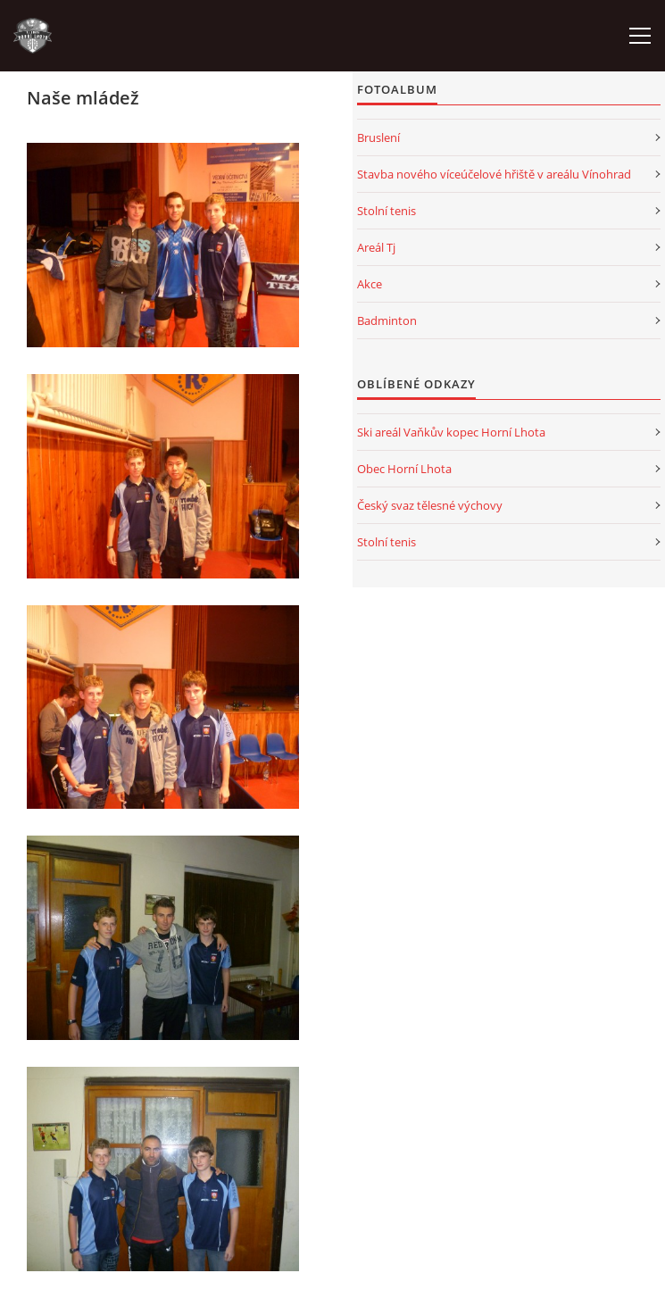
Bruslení (378, 137)
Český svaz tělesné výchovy (430, 505)
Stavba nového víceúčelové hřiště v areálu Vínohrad (494, 174)
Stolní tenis (386, 211)
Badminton (387, 320)
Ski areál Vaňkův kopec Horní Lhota (451, 432)
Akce (369, 284)
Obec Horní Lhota (404, 469)
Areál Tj (376, 247)
